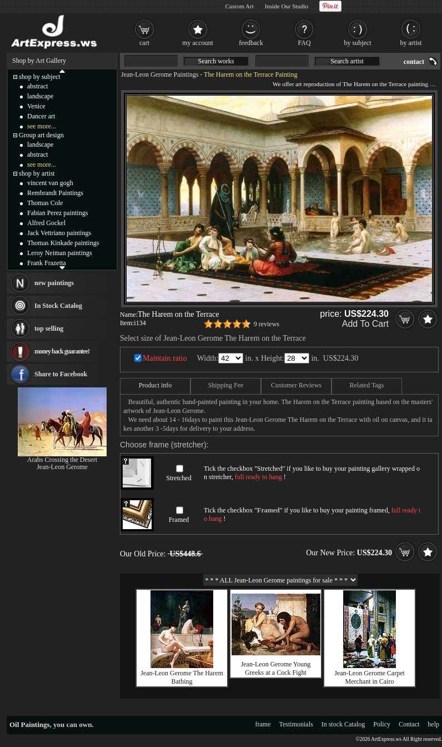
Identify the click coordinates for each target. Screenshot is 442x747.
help (433, 724)
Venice (36, 106)
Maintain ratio (165, 358)
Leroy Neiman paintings (59, 253)
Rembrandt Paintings (55, 193)
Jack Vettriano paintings (59, 233)
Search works (216, 61)
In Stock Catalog (58, 306)
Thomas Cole (45, 203)
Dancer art (41, 116)
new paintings (54, 283)
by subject (357, 43)
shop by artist (37, 173)
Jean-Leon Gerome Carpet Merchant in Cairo (369, 677)
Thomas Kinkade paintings (63, 243)
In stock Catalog (343, 724)
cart (144, 43)
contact (414, 62)
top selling (48, 328)
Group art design (41, 135)
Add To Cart (365, 323)
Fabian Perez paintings (57, 213)
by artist (411, 43)
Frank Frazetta (46, 263)
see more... (41, 126)
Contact (409, 724)
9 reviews (266, 324)
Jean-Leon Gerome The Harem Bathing (181, 677)
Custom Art (239, 6)
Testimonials (296, 724)
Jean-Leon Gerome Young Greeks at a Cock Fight (276, 668)
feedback (251, 43)
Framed (179, 520)
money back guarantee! (61, 351)
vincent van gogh (50, 183)
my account (197, 43)
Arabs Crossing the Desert (62, 460)
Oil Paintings (29, 724)
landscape (40, 96)
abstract (37, 86)
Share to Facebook (60, 374)
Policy (381, 724)
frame (263, 724)
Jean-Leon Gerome (62, 467)
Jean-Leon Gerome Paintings (159, 74)
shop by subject (40, 77)
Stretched (178, 478)
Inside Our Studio (286, 6)
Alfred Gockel (46, 223)
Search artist (347, 61)
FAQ (304, 43)
